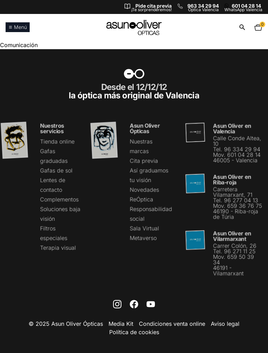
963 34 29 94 (203, 6)
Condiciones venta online (172, 323)
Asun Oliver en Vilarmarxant (232, 236)
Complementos (59, 199)
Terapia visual (58, 247)
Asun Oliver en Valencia (232, 129)
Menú (17, 27)
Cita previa (144, 161)
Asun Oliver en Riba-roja (232, 180)
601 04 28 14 (246, 6)
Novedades (144, 189)
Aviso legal (225, 323)
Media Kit (121, 323)
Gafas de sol (56, 170)
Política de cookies (134, 332)
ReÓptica (141, 199)
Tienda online (57, 141)
